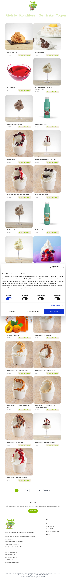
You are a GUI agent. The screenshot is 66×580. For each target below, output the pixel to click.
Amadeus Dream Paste (15, 124)
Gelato (11, 15)
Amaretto (11, 229)
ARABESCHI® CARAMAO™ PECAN (45, 370)
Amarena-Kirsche (41, 194)
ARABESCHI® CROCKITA (15, 442)
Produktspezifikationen (53, 531)
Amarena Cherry (41, 124)
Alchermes (11, 87)
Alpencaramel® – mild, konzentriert (43, 88)
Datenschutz (50, 526)
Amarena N (11, 159)
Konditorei (27, 15)
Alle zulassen (53, 311)
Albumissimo (39, 52)
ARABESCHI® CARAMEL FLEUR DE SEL (18, 406)
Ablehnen (12, 311)
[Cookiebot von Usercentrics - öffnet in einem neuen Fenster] (51, 267)
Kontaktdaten (50, 529)
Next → (47, 491)
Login (47, 534)
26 (39, 491)
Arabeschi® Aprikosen (43, 335)
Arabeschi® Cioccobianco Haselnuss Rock (45, 406)
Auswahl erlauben (33, 311)
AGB (47, 523)
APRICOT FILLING (13, 335)
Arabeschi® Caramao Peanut (17, 370)
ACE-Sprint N (12, 52)
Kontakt (33, 510)
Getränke (46, 15)
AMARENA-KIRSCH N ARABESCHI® (18, 194)
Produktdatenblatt (24, 55)
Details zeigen (55, 305)
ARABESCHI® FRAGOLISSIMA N (45, 442)
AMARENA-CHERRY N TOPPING (45, 159)
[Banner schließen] (63, 267)
